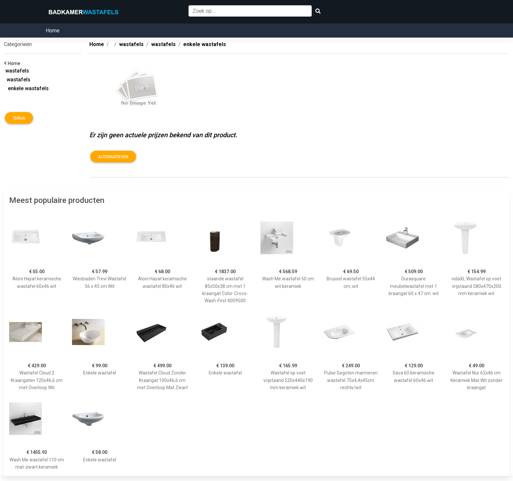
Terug (19, 118)
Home (53, 30)
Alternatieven (113, 157)
